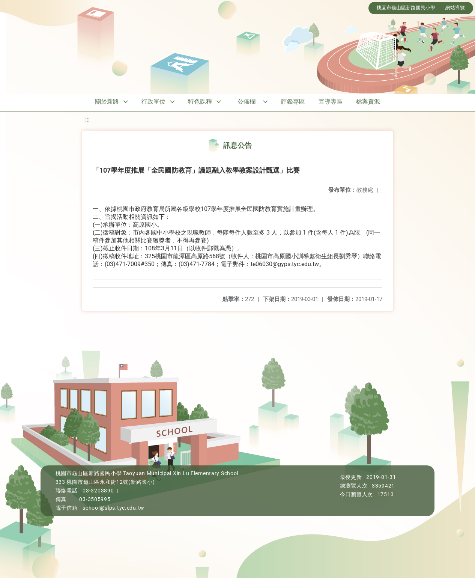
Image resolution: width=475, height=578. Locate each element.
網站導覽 (455, 8)
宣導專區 (331, 101)
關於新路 (107, 101)
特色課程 (200, 101)
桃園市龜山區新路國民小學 (406, 8)
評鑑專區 (293, 101)
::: (87, 119)
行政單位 (153, 101)
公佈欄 (247, 101)
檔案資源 (368, 101)
